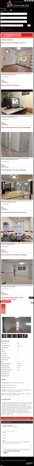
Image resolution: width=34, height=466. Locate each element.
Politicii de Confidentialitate (13, 451)
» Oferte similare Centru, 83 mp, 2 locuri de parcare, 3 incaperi (15, 418)
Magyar (32, 0)
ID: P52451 (3, 166)
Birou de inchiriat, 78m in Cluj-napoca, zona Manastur (14, 254)
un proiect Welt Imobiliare (19, 1)
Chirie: (4, 82)
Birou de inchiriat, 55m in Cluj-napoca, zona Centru (13, 42)
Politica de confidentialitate (5, 460)
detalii (2, 80)
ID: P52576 (3, 208)
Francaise (30, 0)
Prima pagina (3, 29)
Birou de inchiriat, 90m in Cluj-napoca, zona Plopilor (13, 170)
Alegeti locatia (4, 17)
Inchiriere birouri (10, 29)
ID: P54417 (3, 250)
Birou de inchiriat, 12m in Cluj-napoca (10, 85)
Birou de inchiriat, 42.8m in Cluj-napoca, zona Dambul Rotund (16, 127)
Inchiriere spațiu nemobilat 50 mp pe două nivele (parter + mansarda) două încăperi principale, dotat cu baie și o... (16, 74)
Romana (25, 0)
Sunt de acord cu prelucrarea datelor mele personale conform (16, 450)
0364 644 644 (10, 425)
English (27, 0)
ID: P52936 (3, 81)
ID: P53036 (3, 123)
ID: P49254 (3, 293)
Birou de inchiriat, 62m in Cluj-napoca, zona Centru (13, 212)
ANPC (1, 465)
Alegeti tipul (4, 13)
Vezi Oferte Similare (26, 34)
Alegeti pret (4, 21)
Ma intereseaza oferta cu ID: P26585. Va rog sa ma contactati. (17, 445)
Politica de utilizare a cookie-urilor (18, 460)
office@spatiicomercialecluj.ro (12, 426)
